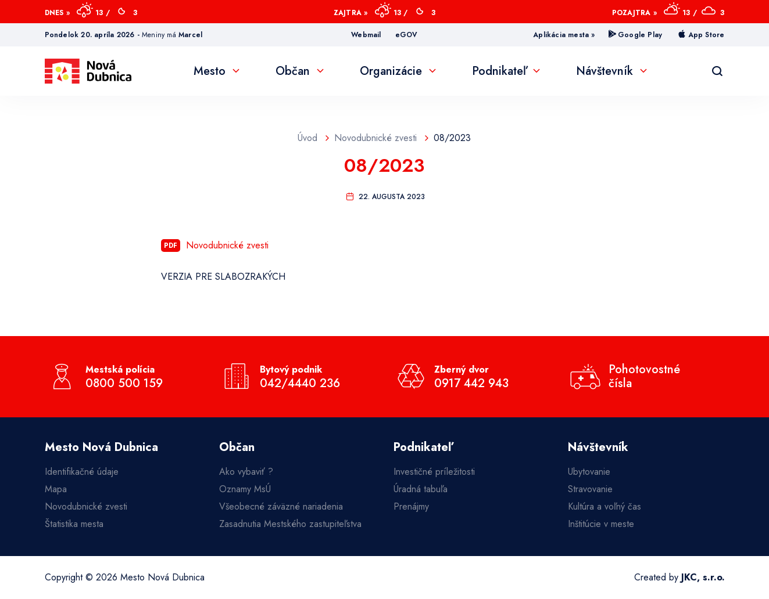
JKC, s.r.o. (703, 577)
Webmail (366, 35)
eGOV (406, 35)
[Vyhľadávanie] (717, 71)
